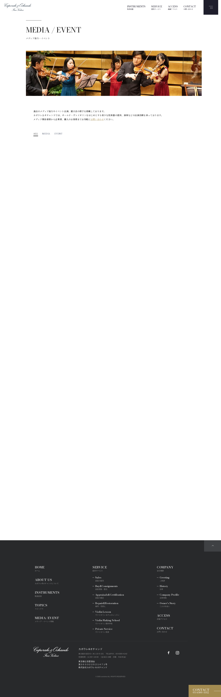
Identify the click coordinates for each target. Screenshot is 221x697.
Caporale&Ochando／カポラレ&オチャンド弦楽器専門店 (51, 652)
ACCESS (173, 7)
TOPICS (41, 606)
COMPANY (165, 568)
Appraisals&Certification (109, 596)
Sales (99, 579)
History (164, 587)
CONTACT (190, 7)
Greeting (165, 579)
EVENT (58, 134)
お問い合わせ (97, 119)
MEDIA (46, 134)
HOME (40, 568)
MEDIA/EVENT (47, 619)
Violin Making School (107, 622)
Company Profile (169, 596)
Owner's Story (168, 605)
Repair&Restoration (106, 605)
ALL (35, 134)
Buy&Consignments (106, 587)
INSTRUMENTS (136, 7)
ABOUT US (47, 581)
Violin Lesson (107, 613)
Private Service (103, 630)
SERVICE (156, 7)
